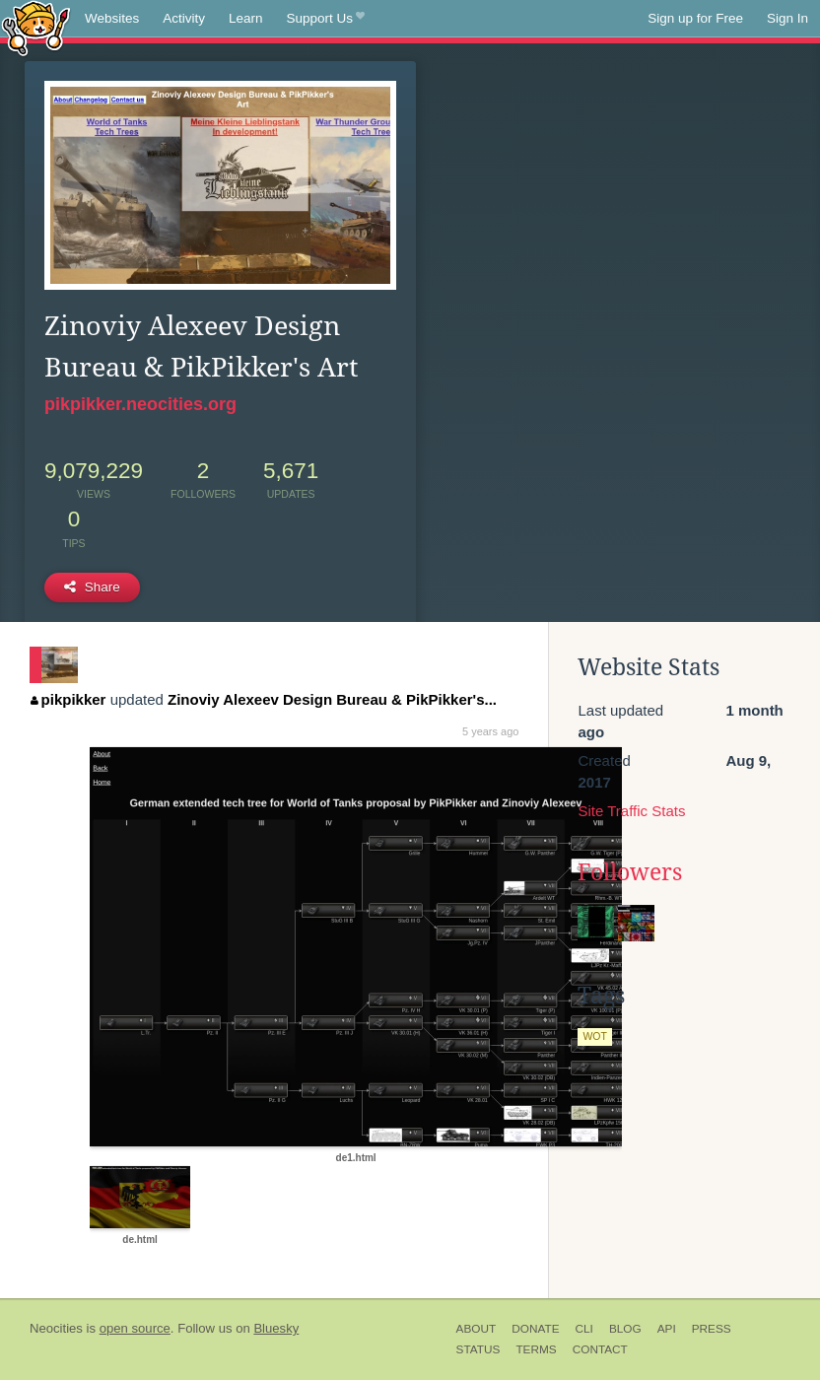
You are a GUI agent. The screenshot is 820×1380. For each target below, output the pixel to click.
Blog (625, 1329)
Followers (630, 872)
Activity (184, 18)
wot (594, 1036)
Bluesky (276, 1328)
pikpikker (68, 699)
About (476, 1329)
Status (478, 1349)
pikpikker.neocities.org (140, 404)
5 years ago (490, 731)
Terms (535, 1349)
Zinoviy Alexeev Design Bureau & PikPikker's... (332, 699)
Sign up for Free (695, 18)
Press (711, 1329)
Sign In (787, 18)
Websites (112, 18)
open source (135, 1328)
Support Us (326, 19)
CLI (584, 1329)
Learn (246, 18)
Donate (535, 1329)
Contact (600, 1349)
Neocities (56, 1328)
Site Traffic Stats (631, 810)
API (666, 1329)
